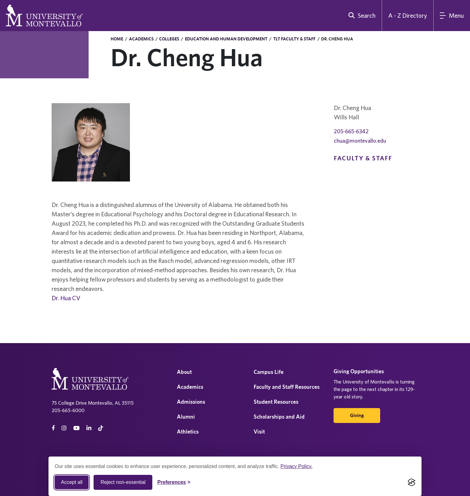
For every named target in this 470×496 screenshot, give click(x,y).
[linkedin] (88, 428)
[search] (360, 15)
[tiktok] (100, 428)
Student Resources (276, 401)
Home (117, 38)
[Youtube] (76, 428)
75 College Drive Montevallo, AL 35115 (93, 403)
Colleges (169, 38)
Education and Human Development (226, 38)
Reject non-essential (122, 482)
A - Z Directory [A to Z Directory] (407, 15)
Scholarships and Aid (279, 416)
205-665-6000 (68, 410)
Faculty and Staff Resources (287, 386)
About (184, 372)
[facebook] (53, 428)
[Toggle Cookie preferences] (173, 482)
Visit (259, 431)
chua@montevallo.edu (360, 140)
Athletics (188, 431)
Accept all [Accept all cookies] (71, 482)
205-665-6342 (351, 131)
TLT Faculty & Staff (294, 38)
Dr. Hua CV (66, 297)
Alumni (186, 416)
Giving (357, 415)
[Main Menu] (452, 15)
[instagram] (64, 428)
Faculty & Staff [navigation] (363, 158)
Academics (141, 38)
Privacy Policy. (296, 466)
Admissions (191, 401)
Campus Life (268, 372)
